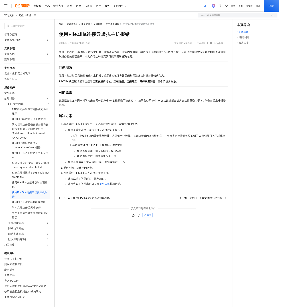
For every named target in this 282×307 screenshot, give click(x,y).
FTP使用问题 (112, 24)
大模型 (37, 5)
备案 (241, 6)
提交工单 (104, 183)
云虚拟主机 (25, 15)
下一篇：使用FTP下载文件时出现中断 (202, 197)
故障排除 (98, 24)
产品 (47, 5)
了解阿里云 (119, 5)
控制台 (249, 6)
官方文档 (9, 15)
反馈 (147, 215)
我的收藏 (218, 43)
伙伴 (98, 5)
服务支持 (85, 24)
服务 (107, 5)
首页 (61, 24)
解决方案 (58, 5)
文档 (233, 6)
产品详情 (200, 43)
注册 (258, 6)
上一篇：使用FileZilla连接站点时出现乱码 (84, 197)
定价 (78, 5)
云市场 (88, 5)
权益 (69, 5)
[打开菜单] (6, 6)
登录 (271, 6)
